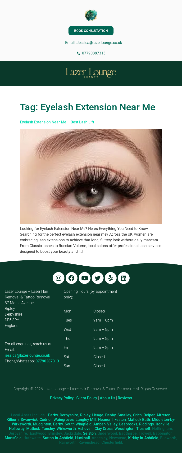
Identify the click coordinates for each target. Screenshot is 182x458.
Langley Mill (86, 419)
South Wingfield (78, 424)
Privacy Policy (62, 398)
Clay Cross (104, 428)
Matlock (33, 428)
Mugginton (42, 424)
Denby (110, 415)
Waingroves (64, 419)
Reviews (125, 398)
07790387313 (47, 361)
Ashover (85, 428)
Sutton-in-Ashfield (58, 438)
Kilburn (13, 419)
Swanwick (29, 419)
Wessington (124, 428)
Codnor (46, 419)
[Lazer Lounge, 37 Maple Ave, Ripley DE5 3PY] (150, 324)
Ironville (162, 424)
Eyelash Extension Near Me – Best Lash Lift (57, 122)
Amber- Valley (105, 424)
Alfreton (163, 415)
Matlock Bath (139, 419)
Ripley (85, 415)
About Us (107, 398)
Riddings (146, 424)
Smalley (124, 415)
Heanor (104, 419)
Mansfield (13, 438)
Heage (97, 415)
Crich (137, 415)
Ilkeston (119, 419)
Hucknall (82, 438)
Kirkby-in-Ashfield (143, 438)
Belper (149, 415)
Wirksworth (66, 428)
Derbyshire (69, 415)
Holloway (16, 428)
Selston (89, 433)
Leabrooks (128, 424)
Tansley (48, 428)
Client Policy (86, 398)
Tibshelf (143, 428)
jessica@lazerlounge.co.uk (27, 355)
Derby (53, 415)
